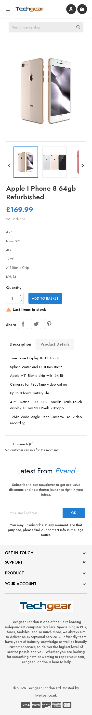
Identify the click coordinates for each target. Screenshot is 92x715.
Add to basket (45, 298)
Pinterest (49, 324)
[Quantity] (12, 298)
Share (23, 324)
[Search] (46, 27)
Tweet (36, 324)
